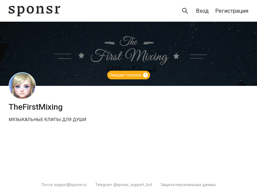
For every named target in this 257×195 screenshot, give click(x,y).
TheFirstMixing (36, 107)
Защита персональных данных (188, 185)
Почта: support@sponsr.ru (64, 185)
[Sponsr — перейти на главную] (34, 11)
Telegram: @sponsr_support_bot (123, 185)
